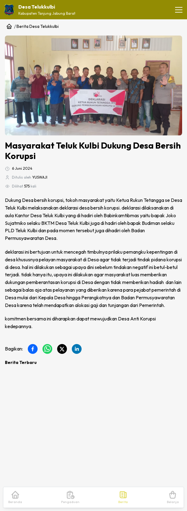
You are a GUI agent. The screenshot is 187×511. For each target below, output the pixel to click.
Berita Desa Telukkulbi (37, 26)
